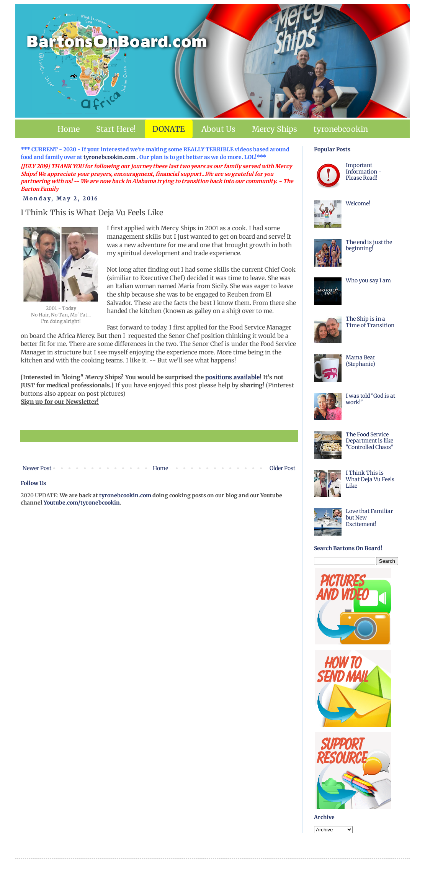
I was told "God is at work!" (370, 399)
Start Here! (116, 129)
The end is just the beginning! (369, 245)
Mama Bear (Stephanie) (360, 360)
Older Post (282, 468)
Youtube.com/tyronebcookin (82, 502)
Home (68, 129)
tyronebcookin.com (109, 157)
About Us (218, 129)
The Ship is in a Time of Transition (370, 322)
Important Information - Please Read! (363, 172)
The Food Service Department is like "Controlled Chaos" (370, 441)
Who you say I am (368, 280)
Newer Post (37, 468)
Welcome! (358, 203)
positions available (232, 377)
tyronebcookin (341, 129)
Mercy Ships (274, 129)
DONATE (168, 129)
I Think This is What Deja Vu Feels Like (370, 479)
